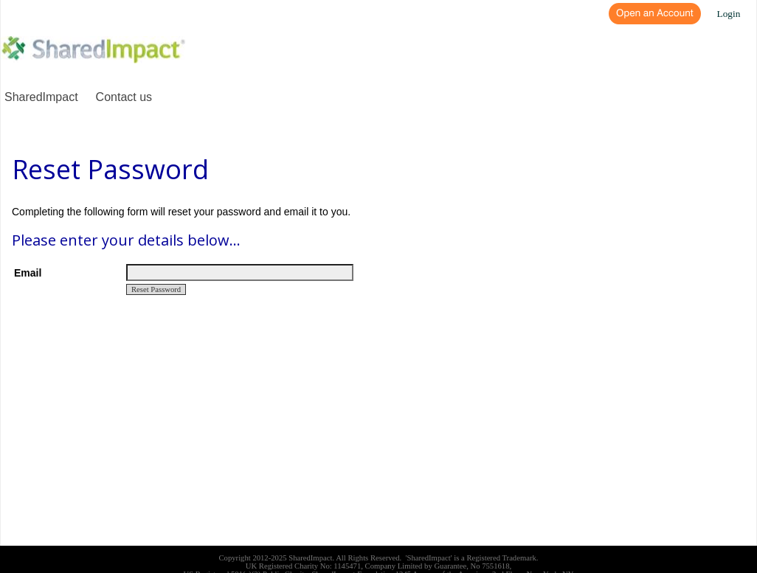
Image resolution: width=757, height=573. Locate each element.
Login (729, 13)
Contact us (124, 97)
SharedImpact (41, 97)
